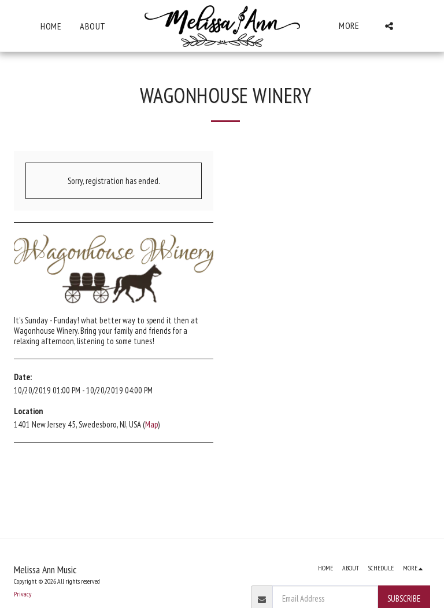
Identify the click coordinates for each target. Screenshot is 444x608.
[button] (389, 26)
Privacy (22, 593)
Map (151, 424)
